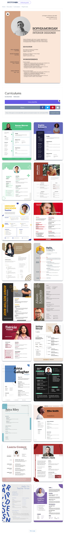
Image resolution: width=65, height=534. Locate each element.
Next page (32, 531)
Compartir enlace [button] (54, 113)
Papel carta (16, 96)
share (22, 107)
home (3, 6)
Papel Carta (25, 6)
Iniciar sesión (11, 2)
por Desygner (8, 96)
